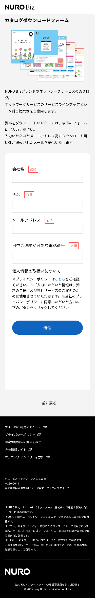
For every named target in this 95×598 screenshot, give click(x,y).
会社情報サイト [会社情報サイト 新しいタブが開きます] (15, 449)
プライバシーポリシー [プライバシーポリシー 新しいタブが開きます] (20, 434)
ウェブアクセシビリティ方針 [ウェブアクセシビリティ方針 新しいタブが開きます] (24, 457)
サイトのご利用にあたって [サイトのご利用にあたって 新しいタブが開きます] (23, 427)
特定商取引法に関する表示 (23, 442)
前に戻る (49, 402)
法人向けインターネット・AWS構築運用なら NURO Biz (47, 584)
